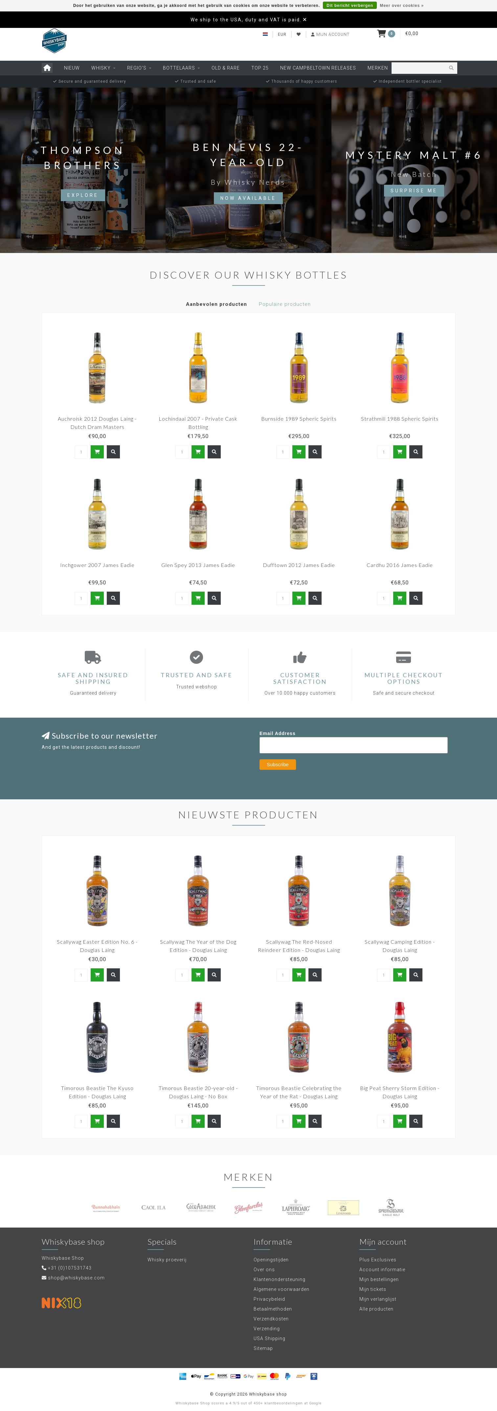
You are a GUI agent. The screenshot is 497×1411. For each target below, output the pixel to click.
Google (315, 1403)
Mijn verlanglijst (377, 1299)
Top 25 (260, 68)
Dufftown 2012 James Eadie (299, 565)
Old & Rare (226, 68)
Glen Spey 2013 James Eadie (198, 565)
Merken (378, 68)
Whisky (101, 68)
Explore (83, 195)
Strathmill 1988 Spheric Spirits (400, 418)
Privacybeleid (269, 1299)
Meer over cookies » (402, 5)
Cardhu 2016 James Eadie (400, 565)
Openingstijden (271, 1259)
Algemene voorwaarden (281, 1289)
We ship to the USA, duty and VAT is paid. (246, 19)
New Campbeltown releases (318, 68)
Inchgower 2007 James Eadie (97, 565)
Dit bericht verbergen (350, 5)
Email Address (278, 733)
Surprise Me (414, 190)
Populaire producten (285, 304)
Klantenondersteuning (279, 1279)
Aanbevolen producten (216, 304)
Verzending (267, 1328)
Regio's (137, 68)
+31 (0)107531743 (70, 1268)
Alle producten (376, 1309)
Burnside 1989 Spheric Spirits (299, 418)
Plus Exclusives (377, 1259)
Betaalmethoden (273, 1309)
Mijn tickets (372, 1289)
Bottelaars (179, 68)
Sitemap (263, 1348)
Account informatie (382, 1269)
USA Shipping (269, 1338)
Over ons (264, 1269)
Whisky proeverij (167, 1259)
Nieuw (72, 68)
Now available (248, 198)
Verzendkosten (271, 1318)
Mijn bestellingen (379, 1279)
